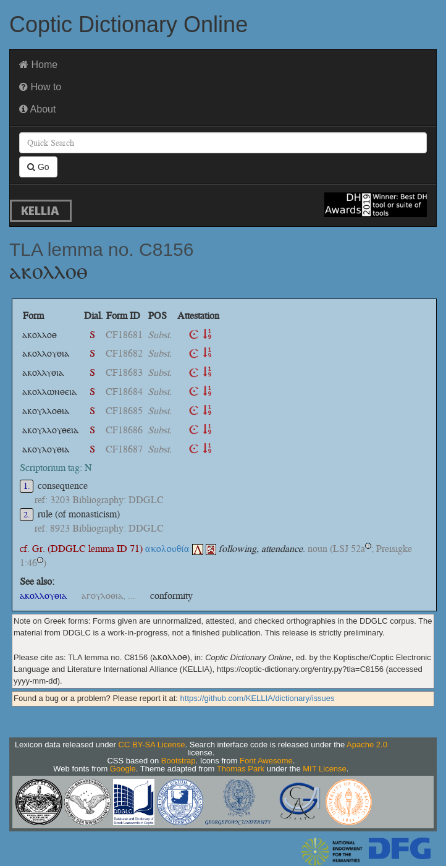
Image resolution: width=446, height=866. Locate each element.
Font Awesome (266, 760)
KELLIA (40, 210)
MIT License (325, 768)
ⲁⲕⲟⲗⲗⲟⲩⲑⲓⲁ (43, 595)
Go (38, 167)
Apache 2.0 (367, 744)
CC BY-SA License (152, 744)
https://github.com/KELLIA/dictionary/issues (257, 698)
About (37, 109)
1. (27, 486)
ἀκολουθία (174, 548)
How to (40, 87)
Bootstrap (178, 760)
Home (38, 64)
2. (27, 514)
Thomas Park (240, 768)
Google (123, 768)
